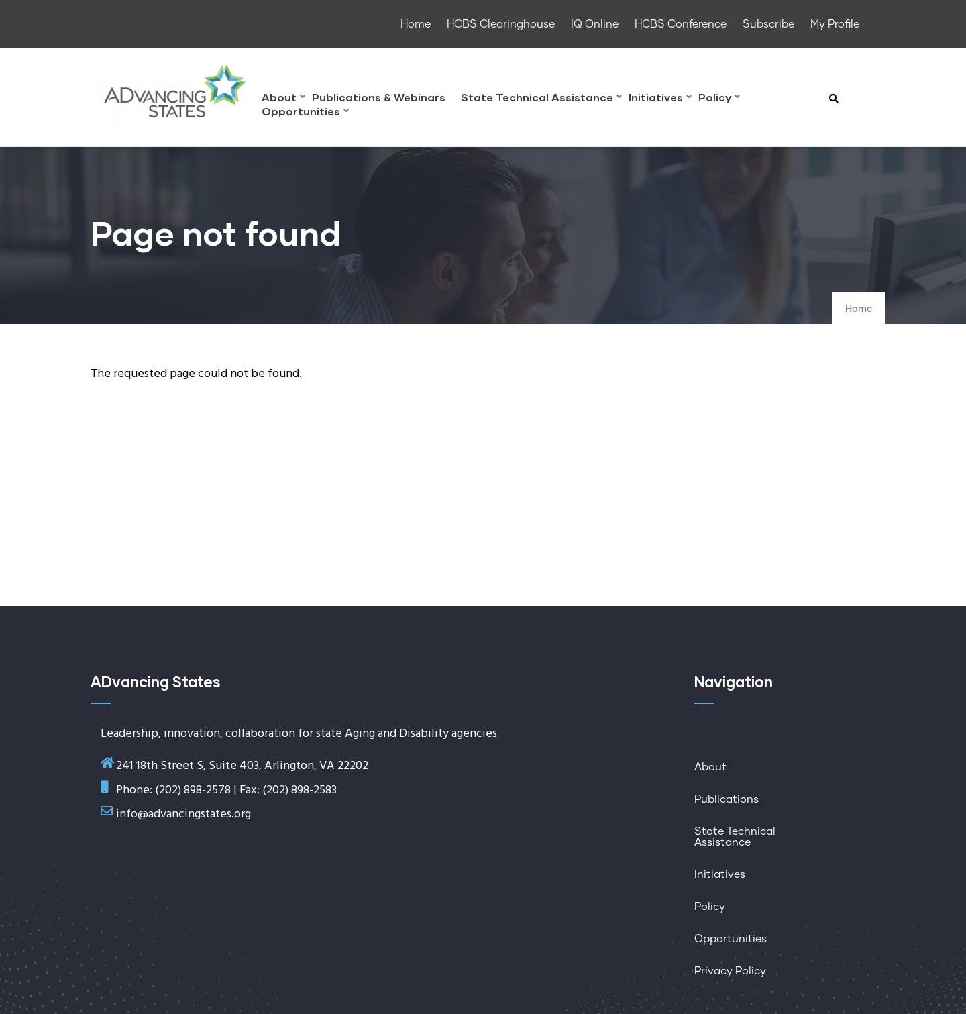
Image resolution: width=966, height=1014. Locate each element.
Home (858, 309)
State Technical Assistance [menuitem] (541, 99)
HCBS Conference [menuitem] (681, 24)
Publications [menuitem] (726, 799)
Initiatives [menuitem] (660, 99)
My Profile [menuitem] (834, 24)
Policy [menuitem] (719, 99)
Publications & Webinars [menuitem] (378, 97)
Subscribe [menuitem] (768, 24)
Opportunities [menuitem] (305, 113)
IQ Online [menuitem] (595, 24)
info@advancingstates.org (183, 814)
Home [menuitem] (415, 24)
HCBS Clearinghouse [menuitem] (501, 24)
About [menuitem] (283, 99)
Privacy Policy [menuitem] (730, 971)
